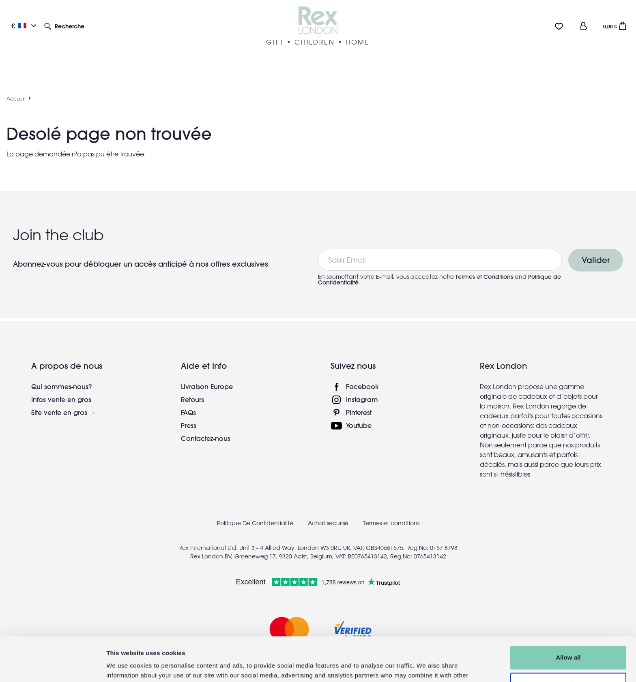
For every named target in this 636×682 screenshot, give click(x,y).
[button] (64, 25)
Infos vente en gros (61, 380)
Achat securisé (328, 503)
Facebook (362, 367)
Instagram (362, 380)
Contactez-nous (205, 419)
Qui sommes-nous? (61, 367)
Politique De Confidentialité (255, 503)
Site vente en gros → (63, 393)
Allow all (568, 616)
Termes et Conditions (484, 257)
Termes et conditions (391, 503)
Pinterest (359, 393)
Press (188, 406)
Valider (596, 240)
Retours (192, 380)
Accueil (15, 79)
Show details (125, 666)
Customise (568, 642)
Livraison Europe (207, 367)
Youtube (359, 406)
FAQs (188, 393)
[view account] (583, 26)
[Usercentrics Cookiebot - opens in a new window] (52, 666)
